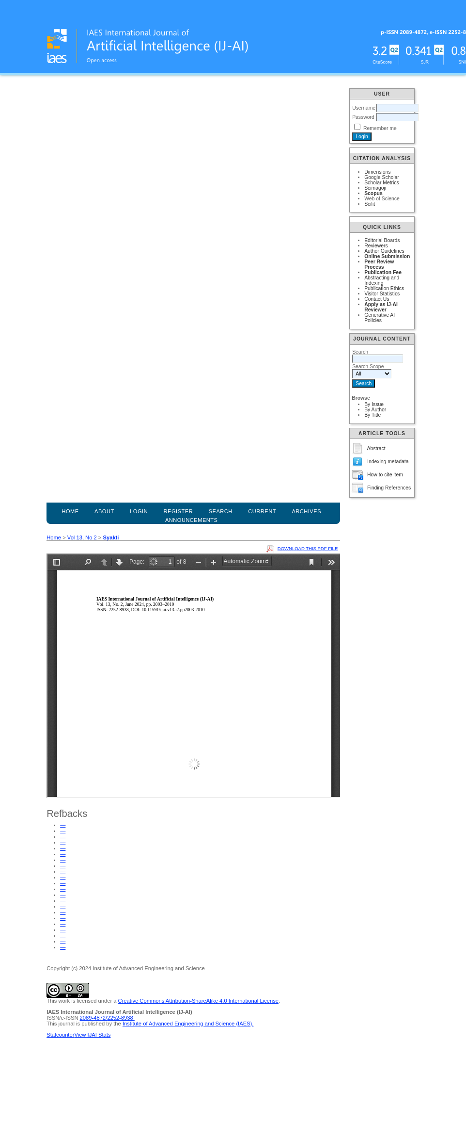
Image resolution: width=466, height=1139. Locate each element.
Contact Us (376, 299)
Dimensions (377, 172)
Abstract (376, 448)
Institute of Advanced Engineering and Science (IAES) (187, 1023)
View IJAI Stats (92, 1035)
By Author (375, 409)
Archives (306, 511)
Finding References (389, 487)
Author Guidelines (384, 251)
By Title (372, 415)
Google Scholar (381, 177)
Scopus (373, 193)
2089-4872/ (94, 1018)
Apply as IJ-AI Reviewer (381, 307)
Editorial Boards (382, 240)
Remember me (380, 128)
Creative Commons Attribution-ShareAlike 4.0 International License (198, 1001)
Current (262, 511)
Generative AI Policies (379, 317)
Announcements (191, 520)
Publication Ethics (384, 288)
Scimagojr (375, 188)
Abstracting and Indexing (381, 280)
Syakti (111, 537)
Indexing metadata (388, 461)
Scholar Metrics (381, 182)
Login (139, 511)
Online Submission (387, 256)
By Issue (374, 404)
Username (363, 108)
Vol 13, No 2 (82, 537)
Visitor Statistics (382, 293)
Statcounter (60, 1035)
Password (363, 117)
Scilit (369, 204)
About (104, 511)
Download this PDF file (308, 548)
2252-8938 (121, 1018)
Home (70, 511)
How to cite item (385, 474)
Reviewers (376, 245)
